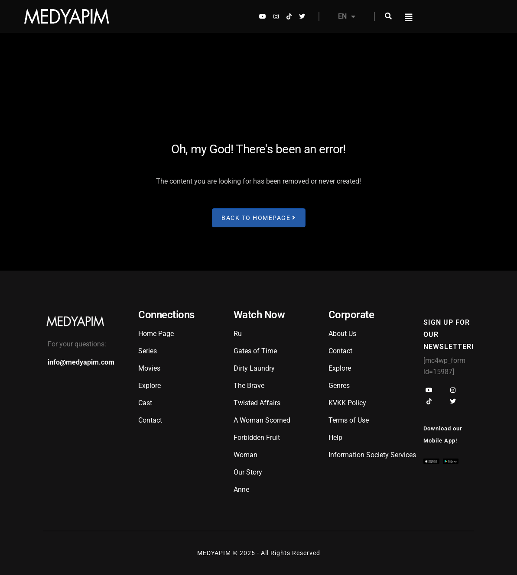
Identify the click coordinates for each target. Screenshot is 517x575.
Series (147, 351)
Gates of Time (255, 351)
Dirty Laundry (254, 368)
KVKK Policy (347, 403)
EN (346, 16)
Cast (145, 403)
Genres (339, 385)
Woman (245, 455)
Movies (149, 368)
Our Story (248, 472)
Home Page (156, 333)
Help (335, 437)
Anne (241, 489)
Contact (150, 420)
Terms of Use (348, 420)
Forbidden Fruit (257, 437)
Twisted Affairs (257, 403)
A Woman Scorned (262, 420)
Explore (149, 385)
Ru (238, 333)
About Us (342, 333)
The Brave (249, 385)
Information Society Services (372, 455)
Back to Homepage (258, 217)
